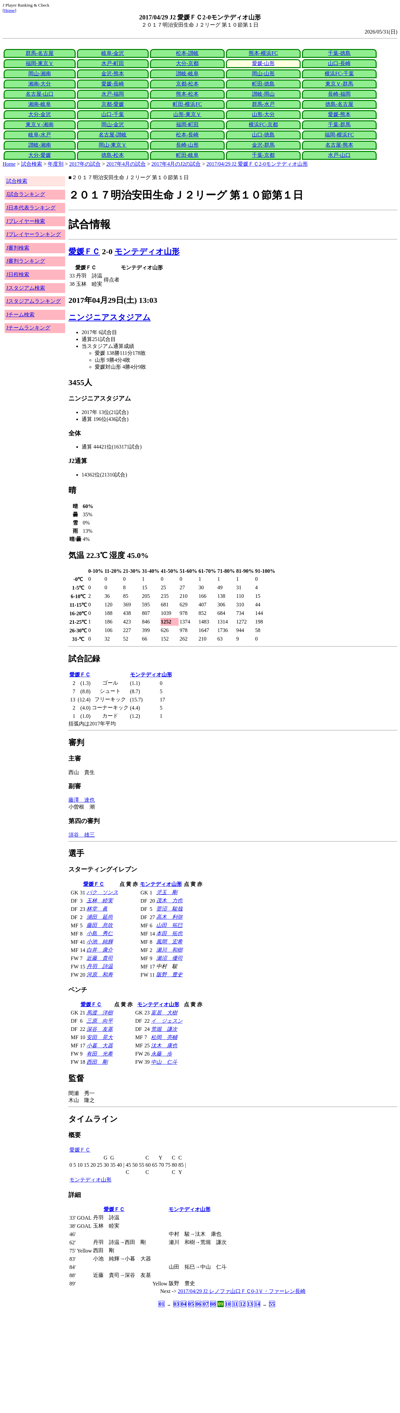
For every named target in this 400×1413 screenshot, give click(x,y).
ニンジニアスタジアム (109, 317)
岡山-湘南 (39, 73)
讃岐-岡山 (263, 94)
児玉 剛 (166, 892)
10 (228, 1304)
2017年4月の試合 (126, 164)
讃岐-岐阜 (187, 73)
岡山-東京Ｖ (113, 145)
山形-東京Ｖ (187, 114)
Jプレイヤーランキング (33, 234)
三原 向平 (100, 1021)
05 (191, 1304)
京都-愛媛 (112, 104)
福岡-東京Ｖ (40, 63)
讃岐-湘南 (39, 145)
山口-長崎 (339, 63)
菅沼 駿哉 (169, 909)
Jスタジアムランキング (33, 301)
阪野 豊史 (169, 974)
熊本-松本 (187, 94)
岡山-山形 (263, 73)
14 (257, 1304)
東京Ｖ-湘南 (40, 124)
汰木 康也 (164, 1045)
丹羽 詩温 (100, 966)
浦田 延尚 (100, 917)
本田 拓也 (169, 933)
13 (250, 1304)
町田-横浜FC (187, 104)
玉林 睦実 (100, 900)
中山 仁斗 (164, 1062)
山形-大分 (263, 114)
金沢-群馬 (263, 145)
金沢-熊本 (112, 73)
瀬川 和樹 (169, 950)
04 (183, 1304)
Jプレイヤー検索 (25, 221)
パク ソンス (102, 892)
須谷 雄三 (81, 835)
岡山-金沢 (112, 124)
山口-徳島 (263, 134)
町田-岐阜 (187, 155)
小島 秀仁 (100, 933)
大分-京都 (187, 63)
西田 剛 (97, 1062)
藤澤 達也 (81, 800)
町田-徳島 (263, 83)
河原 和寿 (100, 974)
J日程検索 (17, 274)
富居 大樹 (164, 1012)
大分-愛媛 (39, 155)
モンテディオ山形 (147, 251)
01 (161, 1304)
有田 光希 (100, 1054)
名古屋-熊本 (339, 145)
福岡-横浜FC (339, 134)
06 (198, 1304)
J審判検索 (17, 248)
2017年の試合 (85, 164)
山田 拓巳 (169, 925)
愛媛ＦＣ (84, 251)
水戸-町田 (112, 63)
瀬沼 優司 (169, 958)
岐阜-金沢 (112, 53)
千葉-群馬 (339, 124)
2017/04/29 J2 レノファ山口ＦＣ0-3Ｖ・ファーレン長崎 (242, 1291)
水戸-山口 (339, 155)
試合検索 (31, 164)
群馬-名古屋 (40, 53)
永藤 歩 (161, 1054)
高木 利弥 (169, 917)
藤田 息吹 (100, 925)
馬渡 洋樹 (100, 1012)
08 (213, 1304)
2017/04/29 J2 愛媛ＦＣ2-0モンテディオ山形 (257, 164)
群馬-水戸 (263, 104)
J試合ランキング (25, 194)
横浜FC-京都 (263, 124)
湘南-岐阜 (39, 104)
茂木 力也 (169, 900)
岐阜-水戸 (39, 134)
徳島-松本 (112, 155)
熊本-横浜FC (263, 53)
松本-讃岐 (187, 53)
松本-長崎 (187, 134)
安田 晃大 (100, 1037)
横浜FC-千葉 (339, 73)
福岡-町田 (187, 124)
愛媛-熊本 (339, 114)
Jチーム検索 (20, 314)
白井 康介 (100, 950)
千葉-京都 (263, 155)
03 (176, 1304)
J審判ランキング (25, 261)
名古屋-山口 (40, 94)
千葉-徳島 (339, 53)
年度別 (55, 164)
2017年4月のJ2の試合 (176, 164)
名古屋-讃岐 (113, 134)
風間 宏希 (169, 941)
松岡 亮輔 (164, 1037)
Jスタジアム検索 (25, 288)
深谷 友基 (100, 1029)
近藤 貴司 (100, 958)
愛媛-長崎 (112, 83)
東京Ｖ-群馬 (339, 83)
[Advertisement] (168, 1360)
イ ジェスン (167, 1021)
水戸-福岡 (112, 94)
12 (242, 1304)
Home (9, 10)
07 (205, 1304)
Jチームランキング (28, 327)
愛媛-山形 (263, 63)
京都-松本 (187, 83)
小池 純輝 (100, 941)
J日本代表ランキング (31, 207)
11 (235, 1304)
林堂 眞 (97, 909)
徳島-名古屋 (339, 104)
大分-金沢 (39, 114)
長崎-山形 (187, 145)
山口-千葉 (112, 114)
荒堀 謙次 (164, 1029)
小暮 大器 (100, 1045)
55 (272, 1304)
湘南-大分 (39, 83)
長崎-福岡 (339, 94)
